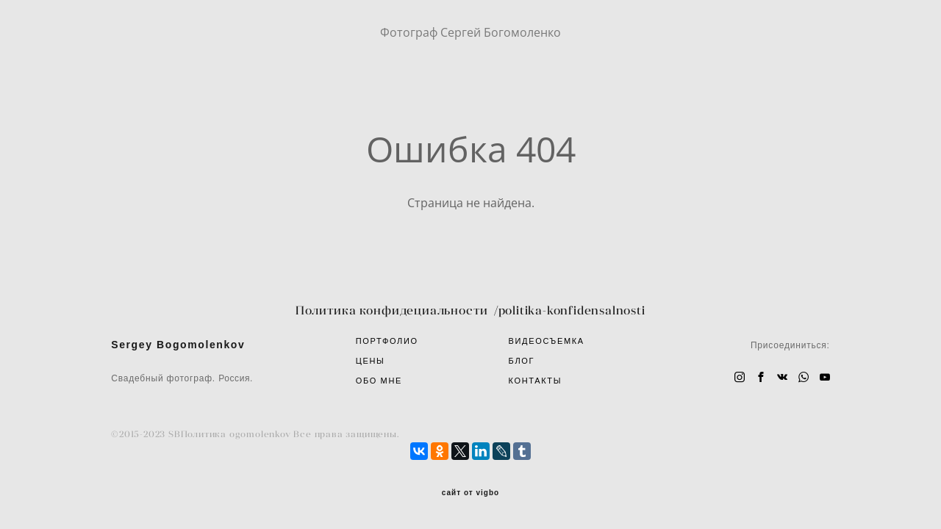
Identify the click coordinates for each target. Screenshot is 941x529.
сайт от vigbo (470, 493)
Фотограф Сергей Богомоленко (470, 32)
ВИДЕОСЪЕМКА (546, 341)
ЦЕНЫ (370, 360)
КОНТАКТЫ (535, 380)
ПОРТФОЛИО (387, 341)
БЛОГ (522, 360)
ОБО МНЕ (379, 380)
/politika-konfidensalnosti (569, 310)
